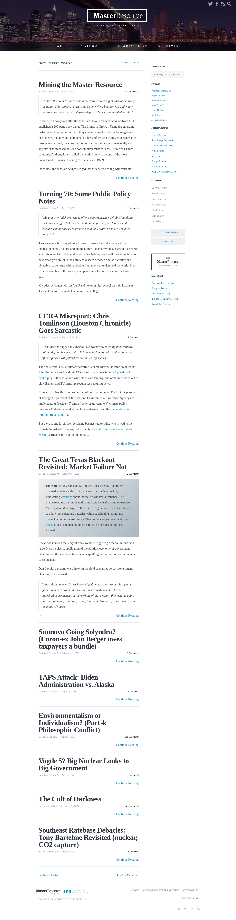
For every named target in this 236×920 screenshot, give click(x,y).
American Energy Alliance (163, 283)
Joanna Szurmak (159, 120)
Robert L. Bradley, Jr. (161, 91)
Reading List (133, 46)
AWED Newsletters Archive (164, 172)
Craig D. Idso (157, 110)
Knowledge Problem (160, 304)
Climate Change (158, 135)
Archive (168, 241)
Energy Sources (158, 161)
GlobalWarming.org (160, 293)
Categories (94, 46)
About (64, 46)
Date (134, 62)
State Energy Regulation (162, 140)
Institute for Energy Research (164, 299)
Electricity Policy (159, 166)
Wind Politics (157, 151)
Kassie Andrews (158, 100)
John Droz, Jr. (157, 105)
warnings (66, 497)
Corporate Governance (161, 145)
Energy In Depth (159, 288)
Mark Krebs (156, 115)
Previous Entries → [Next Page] (127, 875)
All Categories (168, 232)
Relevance (125, 62)
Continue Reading (127, 177)
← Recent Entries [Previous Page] (48, 875)
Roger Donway (158, 95)
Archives (168, 46)
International (157, 156)
